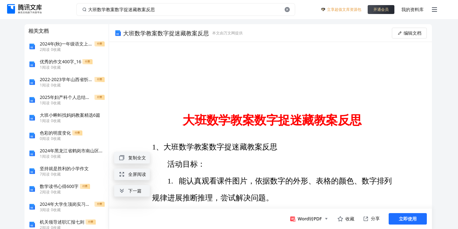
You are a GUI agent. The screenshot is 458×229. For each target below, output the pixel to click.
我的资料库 (412, 9)
